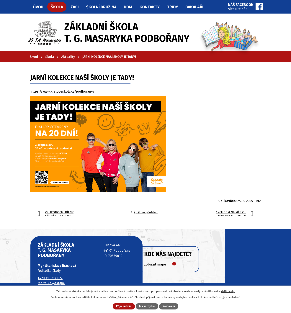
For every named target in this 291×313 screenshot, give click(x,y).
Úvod (34, 57)
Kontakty (150, 6)
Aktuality (68, 57)
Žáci (75, 6)
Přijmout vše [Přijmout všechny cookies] (123, 306)
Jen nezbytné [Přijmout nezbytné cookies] (147, 306)
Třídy (172, 6)
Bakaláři (194, 6)
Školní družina (101, 6)
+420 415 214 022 (50, 278)
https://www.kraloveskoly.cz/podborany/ (62, 91)
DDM (128, 6)
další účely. (228, 291)
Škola (49, 57)
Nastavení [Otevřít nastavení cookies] (170, 306)
